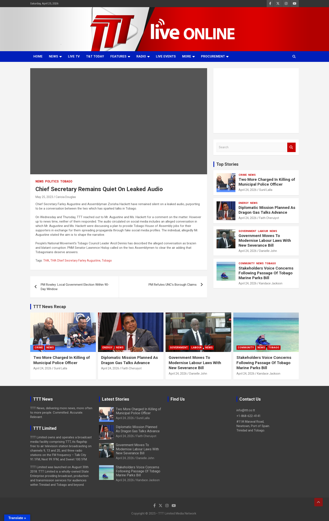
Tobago (66, 181)
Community (247, 263)
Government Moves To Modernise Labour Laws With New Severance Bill (265, 240)
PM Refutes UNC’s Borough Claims (173, 285)
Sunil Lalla (265, 189)
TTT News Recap (49, 306)
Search (291, 147)
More (186, 56)
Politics (52, 181)
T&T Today (95, 56)
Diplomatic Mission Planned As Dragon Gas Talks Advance (267, 210)
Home (38, 56)
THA (46, 260)
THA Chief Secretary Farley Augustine (75, 260)
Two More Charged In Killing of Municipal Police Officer (267, 182)
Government (247, 231)
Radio (141, 56)
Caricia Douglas (66, 197)
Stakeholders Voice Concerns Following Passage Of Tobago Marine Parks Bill (266, 273)
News (53, 56)
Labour (263, 231)
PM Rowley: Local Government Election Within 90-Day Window (75, 287)
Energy (244, 203)
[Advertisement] (256, 100)
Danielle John (268, 251)
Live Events (166, 56)
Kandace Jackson (270, 283)
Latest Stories (115, 399)
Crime (243, 174)
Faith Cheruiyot (269, 218)
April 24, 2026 (248, 189)
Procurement (213, 56)
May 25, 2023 (44, 197)
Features (118, 56)
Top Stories (227, 164)
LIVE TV (74, 56)
